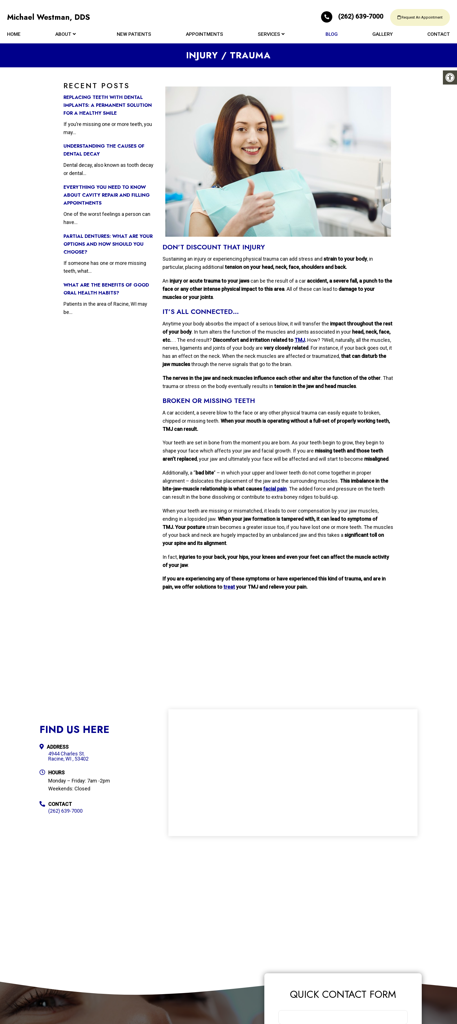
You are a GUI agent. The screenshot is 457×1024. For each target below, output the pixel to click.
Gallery (382, 37)
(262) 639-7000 (340, 18)
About (63, 37)
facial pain (275, 489)
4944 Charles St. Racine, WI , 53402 (68, 756)
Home (14, 37)
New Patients (134, 37)
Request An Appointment (415, 19)
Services (269, 37)
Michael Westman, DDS (50, 20)
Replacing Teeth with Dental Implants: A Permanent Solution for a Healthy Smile (107, 105)
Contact (438, 37)
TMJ (300, 340)
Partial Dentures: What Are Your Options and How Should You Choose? (108, 244)
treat (229, 587)
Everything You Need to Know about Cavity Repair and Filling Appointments (106, 195)
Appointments (204, 37)
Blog (332, 37)
